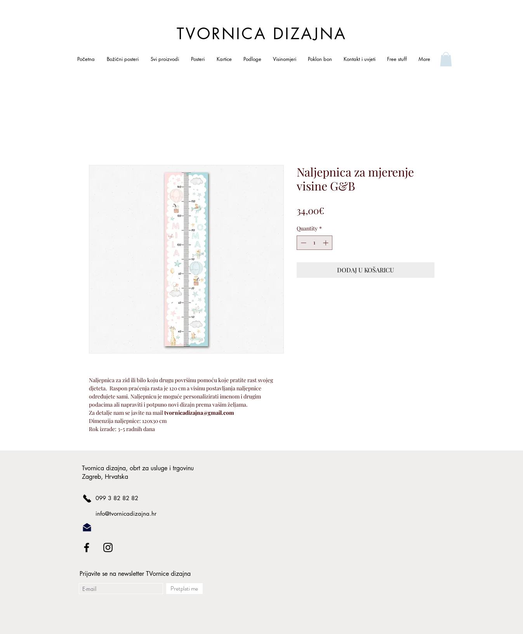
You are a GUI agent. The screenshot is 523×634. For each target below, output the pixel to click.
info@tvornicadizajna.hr (126, 513)
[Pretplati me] (184, 588)
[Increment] (326, 242)
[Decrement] (303, 242)
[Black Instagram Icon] (108, 547)
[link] (446, 59)
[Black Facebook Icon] (86, 547)
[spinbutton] (314, 242)
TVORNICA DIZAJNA (262, 34)
